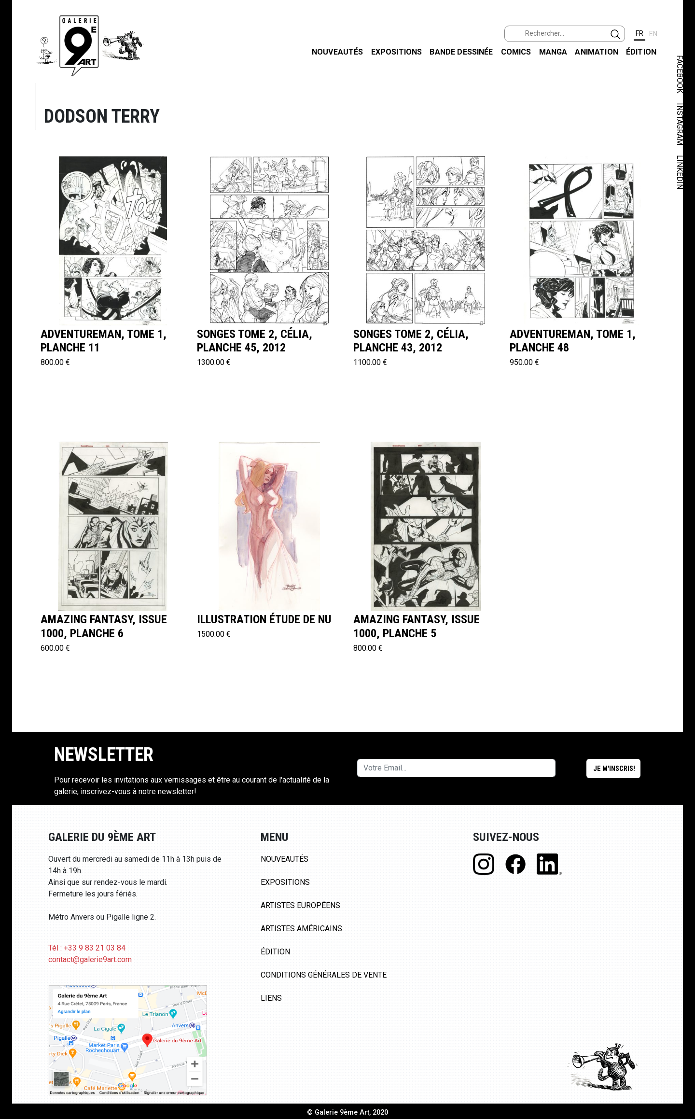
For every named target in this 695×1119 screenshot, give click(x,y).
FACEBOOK (679, 74)
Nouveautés (337, 51)
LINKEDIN (679, 172)
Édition (641, 51)
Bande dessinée (461, 51)
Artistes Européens (300, 905)
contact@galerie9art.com (90, 959)
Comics (516, 51)
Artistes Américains (301, 928)
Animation (596, 51)
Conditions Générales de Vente (324, 974)
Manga (553, 51)
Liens (271, 998)
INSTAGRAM (679, 124)
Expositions (396, 51)
